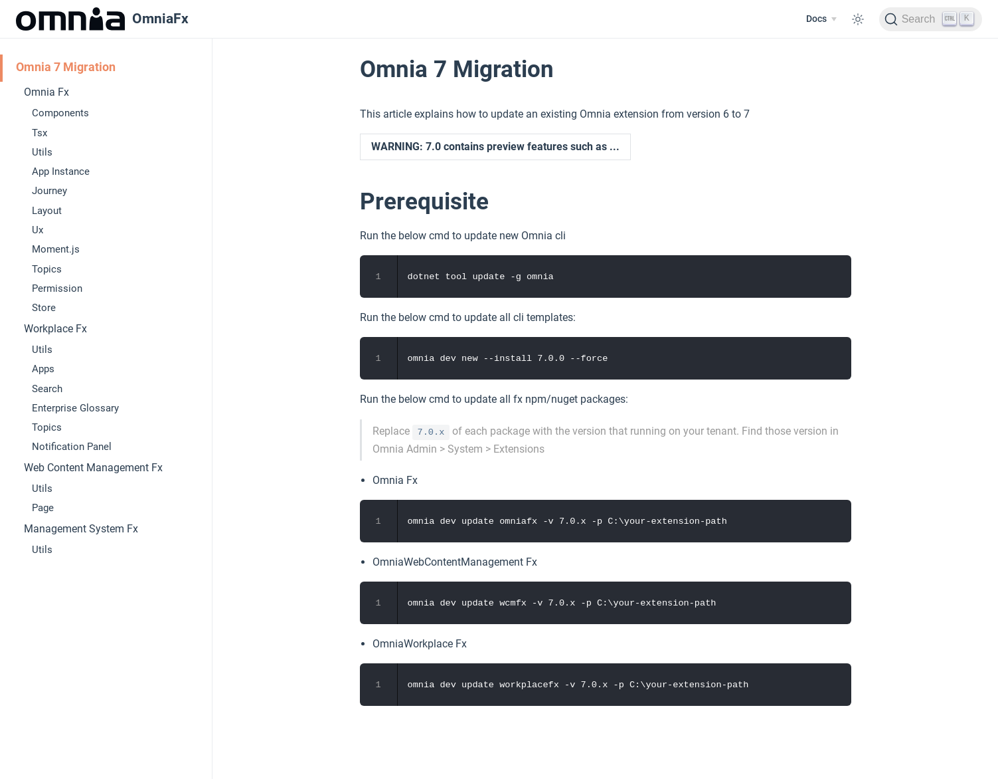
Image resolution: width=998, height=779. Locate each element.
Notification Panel (72, 447)
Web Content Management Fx (93, 467)
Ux (37, 230)
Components (60, 113)
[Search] (930, 19)
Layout (47, 211)
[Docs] (821, 19)
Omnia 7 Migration (66, 67)
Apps (43, 369)
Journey (49, 191)
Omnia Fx (46, 92)
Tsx (39, 133)
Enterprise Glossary (75, 408)
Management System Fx (81, 528)
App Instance (61, 171)
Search (47, 389)
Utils (42, 152)
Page (43, 508)
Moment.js (56, 249)
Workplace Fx (55, 328)
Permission (57, 288)
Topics (47, 269)
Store (44, 308)
